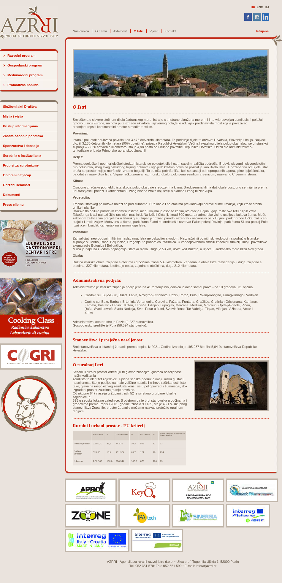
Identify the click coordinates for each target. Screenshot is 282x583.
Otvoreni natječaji (17, 175)
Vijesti (154, 31)
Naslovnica (81, 31)
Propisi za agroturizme (21, 165)
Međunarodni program (25, 75)
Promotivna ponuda (23, 85)
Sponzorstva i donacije (21, 146)
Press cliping (13, 204)
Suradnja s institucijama (22, 155)
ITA (267, 7)
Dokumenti (11, 195)
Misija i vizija (13, 116)
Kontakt (170, 31)
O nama (101, 31)
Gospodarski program (24, 65)
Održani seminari (16, 185)
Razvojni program (21, 55)
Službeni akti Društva (20, 106)
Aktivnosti (120, 31)
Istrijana (262, 31)
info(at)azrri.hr (206, 566)
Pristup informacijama (20, 126)
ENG (260, 7)
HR (253, 7)
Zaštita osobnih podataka (23, 136)
